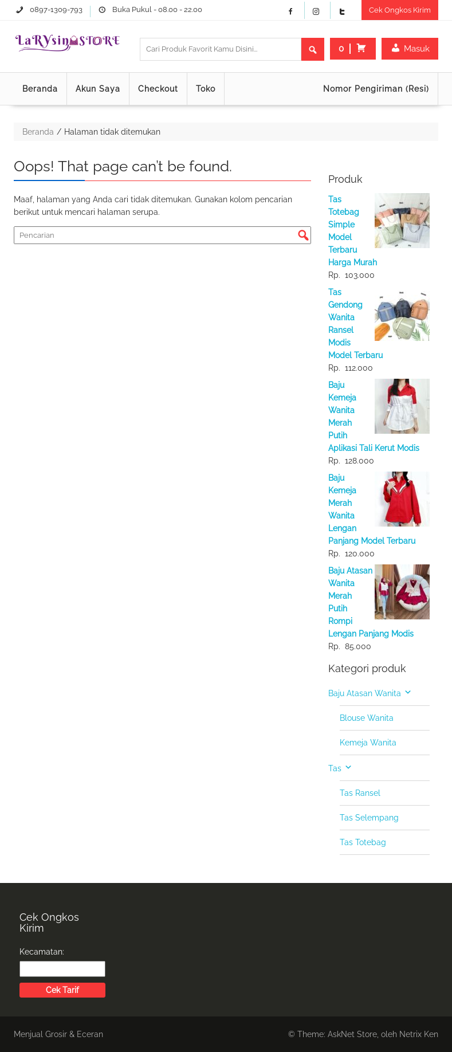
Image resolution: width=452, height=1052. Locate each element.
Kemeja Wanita (368, 742)
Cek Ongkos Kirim (400, 10)
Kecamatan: (41, 951)
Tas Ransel (360, 793)
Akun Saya (98, 88)
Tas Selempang (369, 817)
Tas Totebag (363, 842)
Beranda (40, 88)
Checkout (158, 88)
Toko (205, 88)
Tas (334, 768)
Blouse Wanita (367, 718)
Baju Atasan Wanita (364, 693)
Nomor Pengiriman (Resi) (376, 88)
